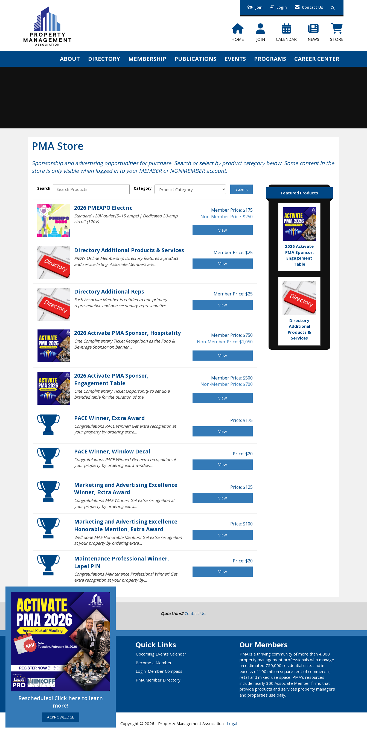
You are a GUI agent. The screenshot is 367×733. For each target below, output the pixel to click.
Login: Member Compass (159, 671)
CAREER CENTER (316, 58)
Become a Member (154, 662)
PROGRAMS (270, 58)
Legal (232, 723)
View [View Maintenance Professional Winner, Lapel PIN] (222, 571)
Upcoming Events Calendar (161, 654)
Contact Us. (195, 613)
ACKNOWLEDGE (60, 717)
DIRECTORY (104, 58)
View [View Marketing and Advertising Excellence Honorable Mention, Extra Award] (222, 534)
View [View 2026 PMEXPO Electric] (222, 230)
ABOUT (70, 58)
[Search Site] (333, 7)
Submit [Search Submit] (241, 189)
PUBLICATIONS (195, 58)
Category (143, 188)
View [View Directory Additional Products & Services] (222, 263)
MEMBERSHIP (147, 58)
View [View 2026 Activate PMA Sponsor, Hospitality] (222, 355)
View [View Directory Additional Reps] (222, 304)
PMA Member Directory (158, 680)
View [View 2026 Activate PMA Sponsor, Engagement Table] (222, 398)
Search (43, 188)
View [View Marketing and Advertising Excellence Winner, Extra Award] (222, 498)
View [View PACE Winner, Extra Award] (222, 431)
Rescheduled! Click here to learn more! (60, 701)
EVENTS (235, 58)
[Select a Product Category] (190, 189)
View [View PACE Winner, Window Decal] (222, 464)
